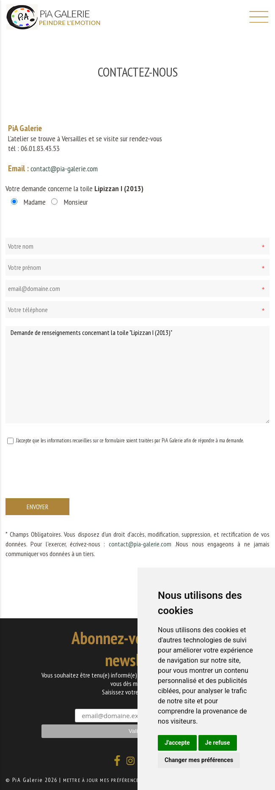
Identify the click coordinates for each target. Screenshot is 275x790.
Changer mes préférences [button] (199, 760)
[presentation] (70, 479)
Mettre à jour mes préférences (102, 780)
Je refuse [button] (217, 742)
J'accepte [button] (177, 742)
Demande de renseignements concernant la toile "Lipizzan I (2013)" (138, 374)
